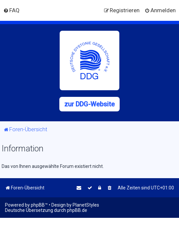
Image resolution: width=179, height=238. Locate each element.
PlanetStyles (86, 205)
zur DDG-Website (89, 104)
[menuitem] (11, 10)
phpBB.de (77, 210)
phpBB (38, 205)
